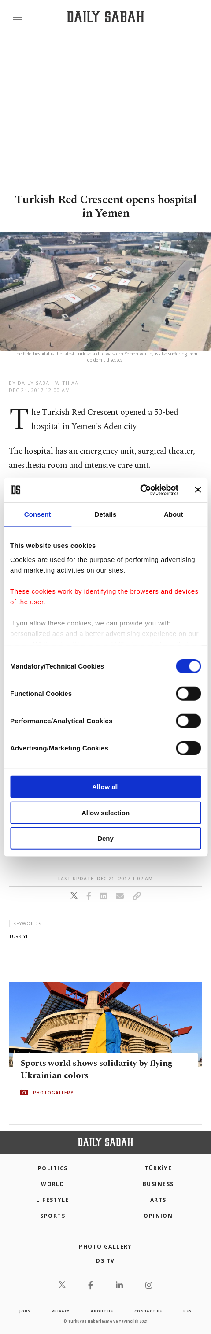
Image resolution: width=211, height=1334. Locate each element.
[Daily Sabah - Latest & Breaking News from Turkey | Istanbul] (105, 16)
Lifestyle (52, 1200)
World (52, 1184)
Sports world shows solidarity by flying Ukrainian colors (96, 1069)
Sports (52, 1215)
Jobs (24, 1310)
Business (158, 1184)
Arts (158, 1200)
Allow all (105, 787)
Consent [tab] (37, 514)
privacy (61, 1310)
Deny (105, 838)
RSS (187, 1310)
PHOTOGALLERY (53, 1092)
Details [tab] (106, 514)
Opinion (158, 1215)
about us (102, 1310)
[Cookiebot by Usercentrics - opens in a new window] (139, 489)
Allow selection (105, 812)
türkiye (19, 936)
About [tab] (173, 514)
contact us (148, 1310)
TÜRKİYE (158, 1168)
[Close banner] (198, 490)
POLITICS (53, 1168)
